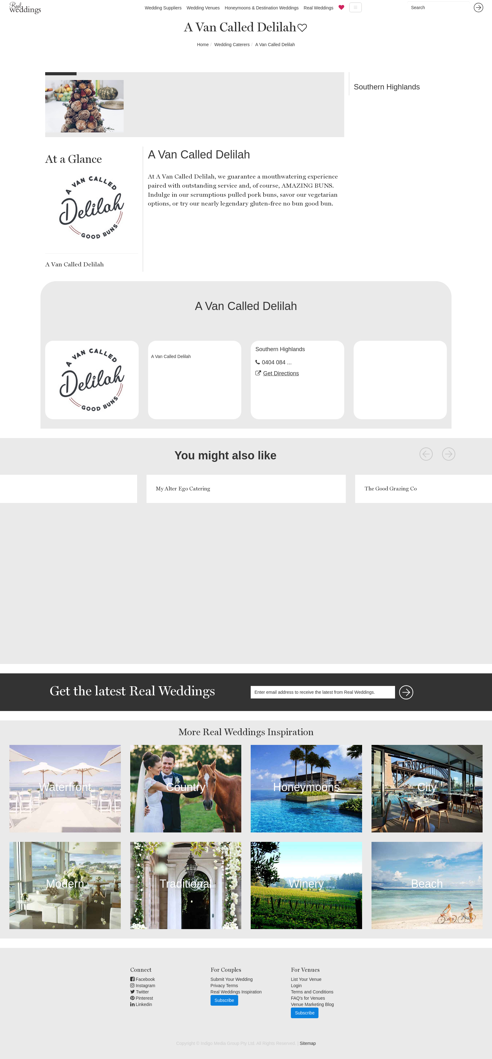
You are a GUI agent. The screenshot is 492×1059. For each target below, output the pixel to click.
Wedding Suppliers (163, 7)
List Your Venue (306, 979)
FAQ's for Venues (308, 998)
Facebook (142, 979)
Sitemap (308, 1043)
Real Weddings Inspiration (236, 991)
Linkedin (141, 1004)
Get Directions (281, 373)
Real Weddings (319, 7)
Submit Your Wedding (232, 979)
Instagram (142, 985)
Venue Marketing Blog (312, 1004)
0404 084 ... (277, 362)
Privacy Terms (224, 985)
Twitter (139, 991)
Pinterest (141, 998)
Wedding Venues (203, 7)
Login (296, 985)
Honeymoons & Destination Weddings (262, 7)
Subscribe (224, 1000)
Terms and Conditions (312, 991)
